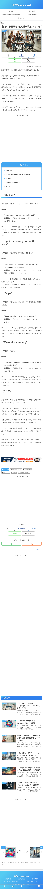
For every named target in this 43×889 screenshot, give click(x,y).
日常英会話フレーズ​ (16, 470)
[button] (28, 60)
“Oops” (9, 179)
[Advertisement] (21, 138)
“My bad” (10, 171)
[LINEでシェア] (14, 60)
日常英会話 (35, 880)
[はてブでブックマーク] (34, 56)
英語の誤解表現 (27, 470)
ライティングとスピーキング (11, 883)
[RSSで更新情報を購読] (32, 544)
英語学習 (14, 473)
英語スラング (6, 473)
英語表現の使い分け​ (23, 473)
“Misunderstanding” (13, 183)
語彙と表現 (5, 470)
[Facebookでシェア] (21, 56)
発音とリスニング (32, 883)
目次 (20, 165)
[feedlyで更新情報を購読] (11, 544)
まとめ (8, 187)
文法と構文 (21, 880)
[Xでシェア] (8, 56)
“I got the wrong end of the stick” (19, 175)
